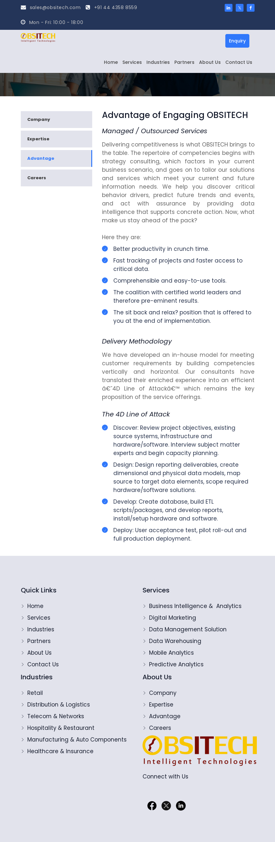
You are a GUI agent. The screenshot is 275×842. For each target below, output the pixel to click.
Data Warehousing (175, 641)
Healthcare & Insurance (60, 751)
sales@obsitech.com (51, 7)
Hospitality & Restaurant (61, 728)
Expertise (38, 139)
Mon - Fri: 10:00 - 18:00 (52, 22)
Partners (184, 62)
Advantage (40, 158)
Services (132, 62)
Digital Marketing (172, 618)
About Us (210, 62)
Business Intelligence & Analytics (195, 606)
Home (111, 62)
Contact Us (238, 62)
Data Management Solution (188, 629)
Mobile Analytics (171, 653)
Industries (158, 62)
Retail (35, 693)
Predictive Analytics (176, 664)
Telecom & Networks (56, 716)
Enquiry (237, 41)
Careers (36, 178)
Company (38, 119)
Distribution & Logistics (58, 704)
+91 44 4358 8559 (111, 7)
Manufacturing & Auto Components (77, 739)
